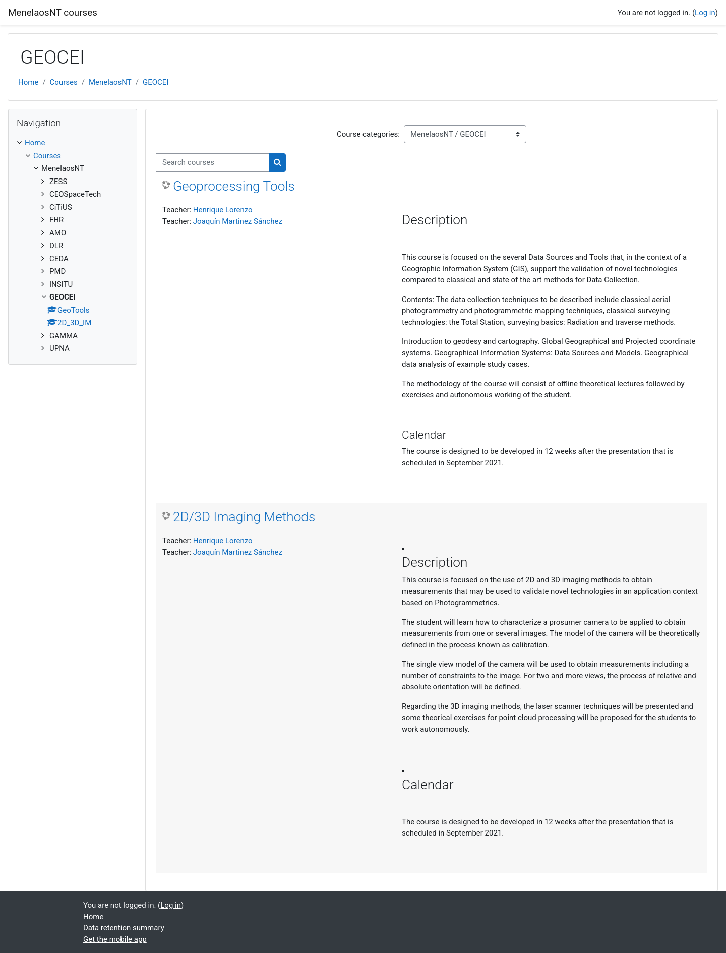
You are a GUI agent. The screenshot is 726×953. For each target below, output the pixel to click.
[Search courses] (212, 162)
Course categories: (368, 134)
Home (28, 82)
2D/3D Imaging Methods (244, 516)
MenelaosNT (110, 82)
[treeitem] (73, 245)
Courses (64, 82)
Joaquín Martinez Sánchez (237, 221)
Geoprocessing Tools (234, 186)
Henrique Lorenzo (223, 209)
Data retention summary (123, 927)
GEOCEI (155, 82)
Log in (705, 12)
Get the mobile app (115, 939)
